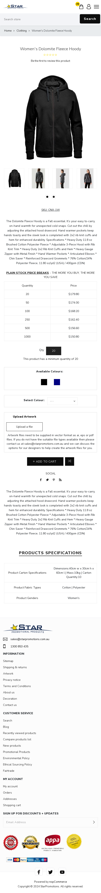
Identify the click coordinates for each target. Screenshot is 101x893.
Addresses (10, 799)
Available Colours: (49, 371)
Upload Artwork (24, 417)
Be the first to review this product (50, 61)
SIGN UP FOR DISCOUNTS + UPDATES (31, 813)
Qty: (41, 350)
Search (90, 19)
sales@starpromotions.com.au (43, 444)
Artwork (8, 674)
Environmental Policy (16, 758)
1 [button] (47, 197)
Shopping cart (12, 805)
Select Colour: (34, 400)
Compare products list (17, 739)
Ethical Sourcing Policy (17, 764)
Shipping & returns (15, 667)
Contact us (10, 705)
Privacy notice (12, 680)
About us (9, 692)
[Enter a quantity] (53, 351)
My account (10, 786)
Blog (6, 727)
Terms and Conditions (17, 686)
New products (12, 746)
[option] (14, 178)
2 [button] (54, 197)
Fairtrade (8, 771)
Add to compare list (69, 461)
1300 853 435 (15, 646)
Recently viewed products (19, 733)
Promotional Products (16, 752)
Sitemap (8, 661)
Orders (7, 793)
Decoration (10, 699)
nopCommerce (58, 882)
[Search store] (50, 19)
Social (51, 473)
